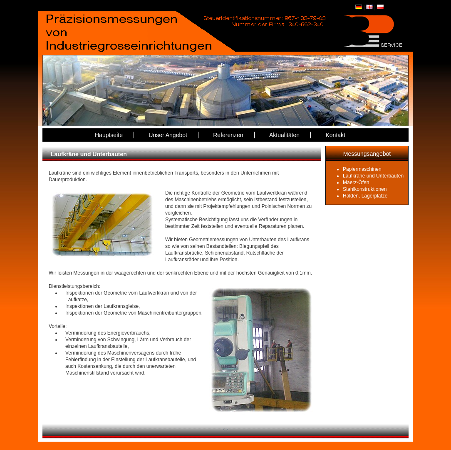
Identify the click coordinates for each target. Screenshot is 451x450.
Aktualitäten (284, 135)
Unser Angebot (168, 135)
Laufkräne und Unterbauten (373, 176)
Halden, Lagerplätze (365, 196)
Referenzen (228, 135)
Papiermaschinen (362, 169)
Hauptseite (109, 135)
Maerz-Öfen (356, 182)
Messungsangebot (367, 153)
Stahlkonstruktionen (365, 189)
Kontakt (335, 135)
